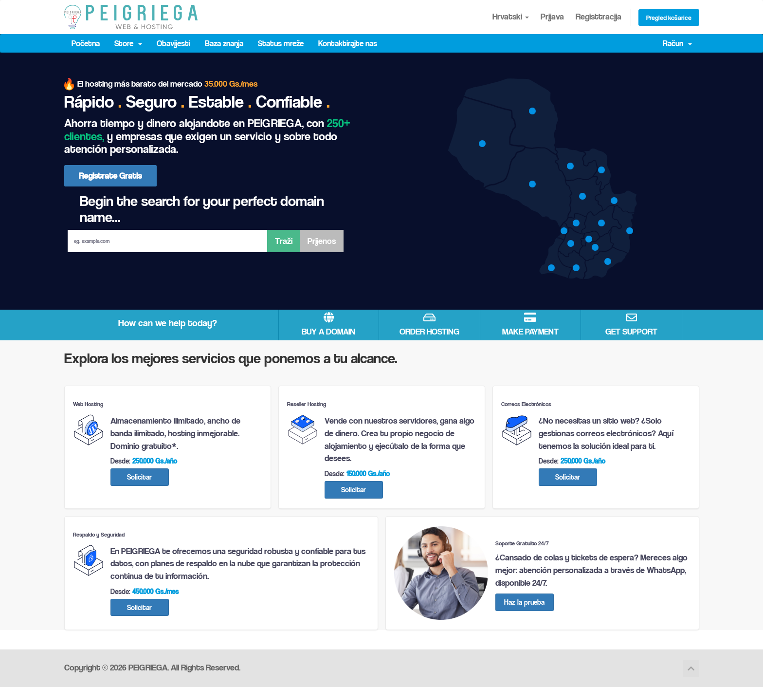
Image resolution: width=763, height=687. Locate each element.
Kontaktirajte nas (347, 43)
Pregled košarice (668, 17)
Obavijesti (173, 43)
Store (128, 43)
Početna (86, 43)
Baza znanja (224, 43)
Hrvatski (510, 16)
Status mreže (281, 43)
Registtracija (598, 16)
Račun (677, 43)
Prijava (552, 16)
